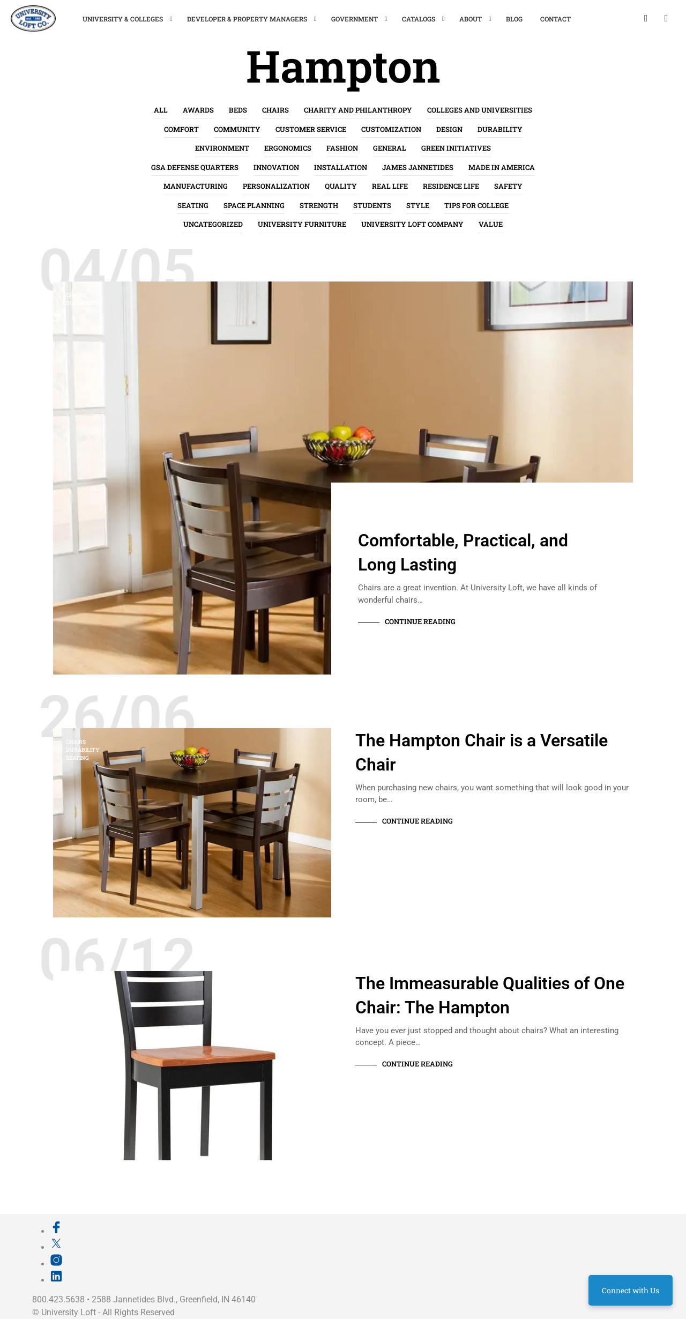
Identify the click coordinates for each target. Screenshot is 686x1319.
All (161, 110)
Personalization (276, 186)
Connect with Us (630, 1290)
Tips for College (476, 205)
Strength (319, 205)
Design (449, 129)
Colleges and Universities (479, 110)
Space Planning (254, 205)
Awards (198, 110)
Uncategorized (213, 224)
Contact (555, 18)
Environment (222, 148)
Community (237, 129)
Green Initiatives (456, 148)
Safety (508, 186)
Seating (192, 205)
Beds (238, 110)
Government (354, 18)
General (389, 148)
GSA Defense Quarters (194, 167)
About (470, 18)
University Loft (68, 1312)
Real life (390, 186)
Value (491, 224)
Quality (341, 186)
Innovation (276, 167)
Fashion (342, 148)
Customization (391, 129)
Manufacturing (195, 186)
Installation (340, 167)
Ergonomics (287, 148)
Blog (514, 18)
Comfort (181, 129)
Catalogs (418, 18)
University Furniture (302, 224)
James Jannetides (417, 167)
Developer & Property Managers (247, 18)
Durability (500, 129)
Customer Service (310, 129)
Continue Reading (420, 621)
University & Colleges (123, 18)
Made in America (501, 167)
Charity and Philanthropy (358, 110)
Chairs (275, 110)
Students (372, 205)
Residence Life (451, 186)
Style (417, 205)
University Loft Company (412, 224)
